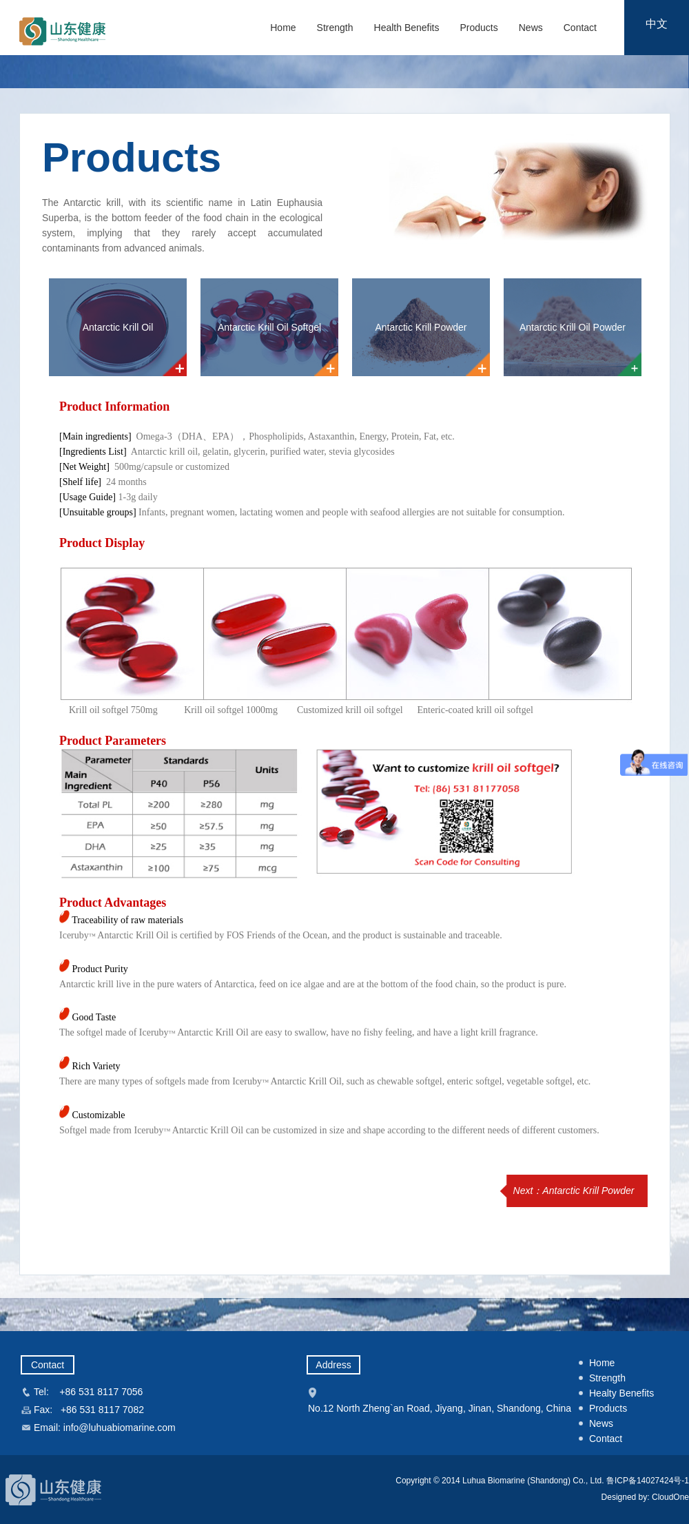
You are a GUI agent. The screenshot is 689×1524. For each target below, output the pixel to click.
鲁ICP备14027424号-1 (647, 1480)
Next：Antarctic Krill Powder (574, 1190)
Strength (335, 27)
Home (283, 27)
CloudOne (669, 1497)
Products (478, 27)
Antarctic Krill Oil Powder (573, 327)
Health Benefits (407, 27)
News (531, 27)
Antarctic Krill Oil (118, 327)
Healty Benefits (621, 1393)
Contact (580, 27)
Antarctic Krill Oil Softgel (269, 327)
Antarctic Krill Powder (420, 327)
